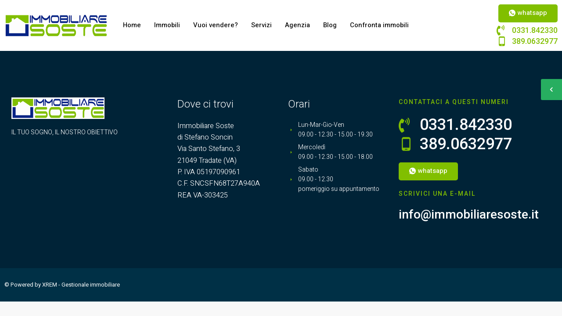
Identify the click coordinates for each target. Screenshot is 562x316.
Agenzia (298, 25)
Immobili (168, 25)
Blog (331, 25)
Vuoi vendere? (216, 25)
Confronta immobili (380, 25)
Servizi (262, 25)
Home (132, 25)
